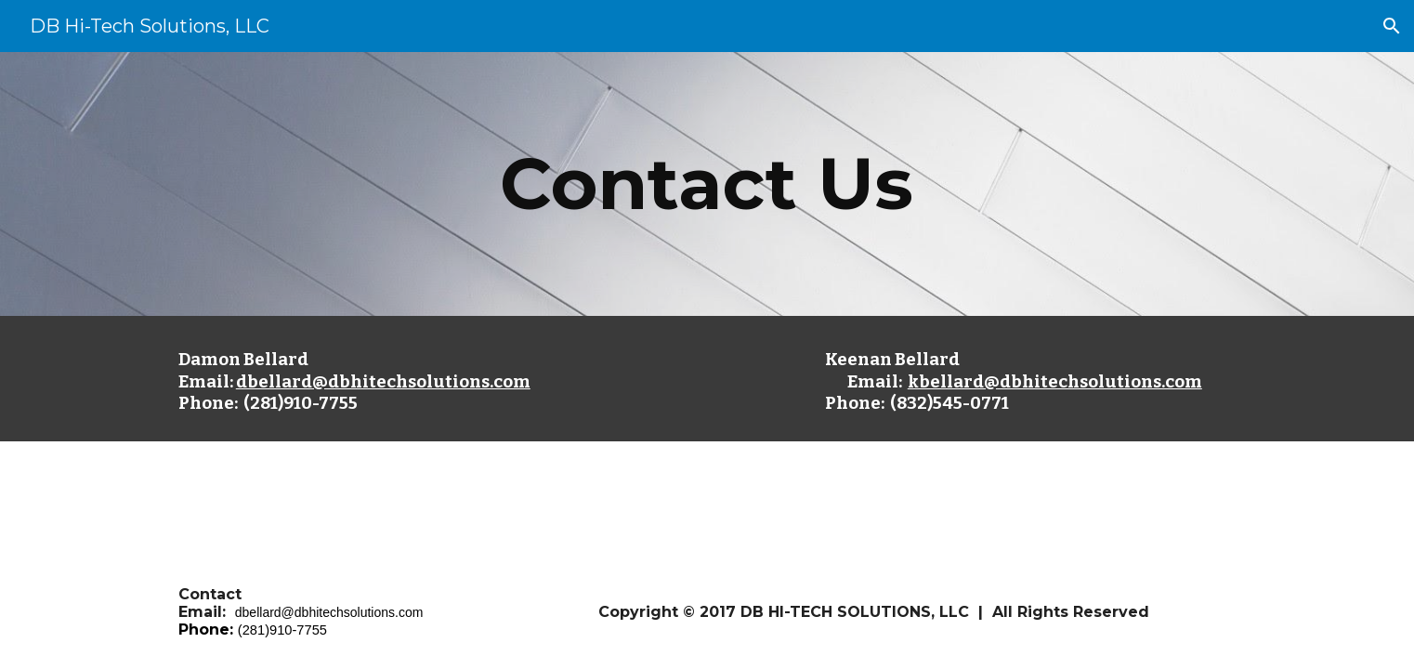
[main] (707, 184)
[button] (1391, 26)
